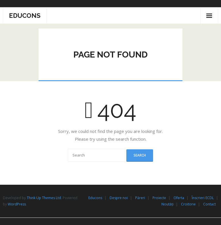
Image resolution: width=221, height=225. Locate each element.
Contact (209, 204)
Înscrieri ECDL (203, 197)
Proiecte (159, 197)
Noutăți (167, 204)
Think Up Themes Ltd (44, 197)
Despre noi (119, 197)
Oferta (179, 197)
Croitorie (188, 204)
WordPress (17, 204)
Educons (95, 197)
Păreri (140, 197)
